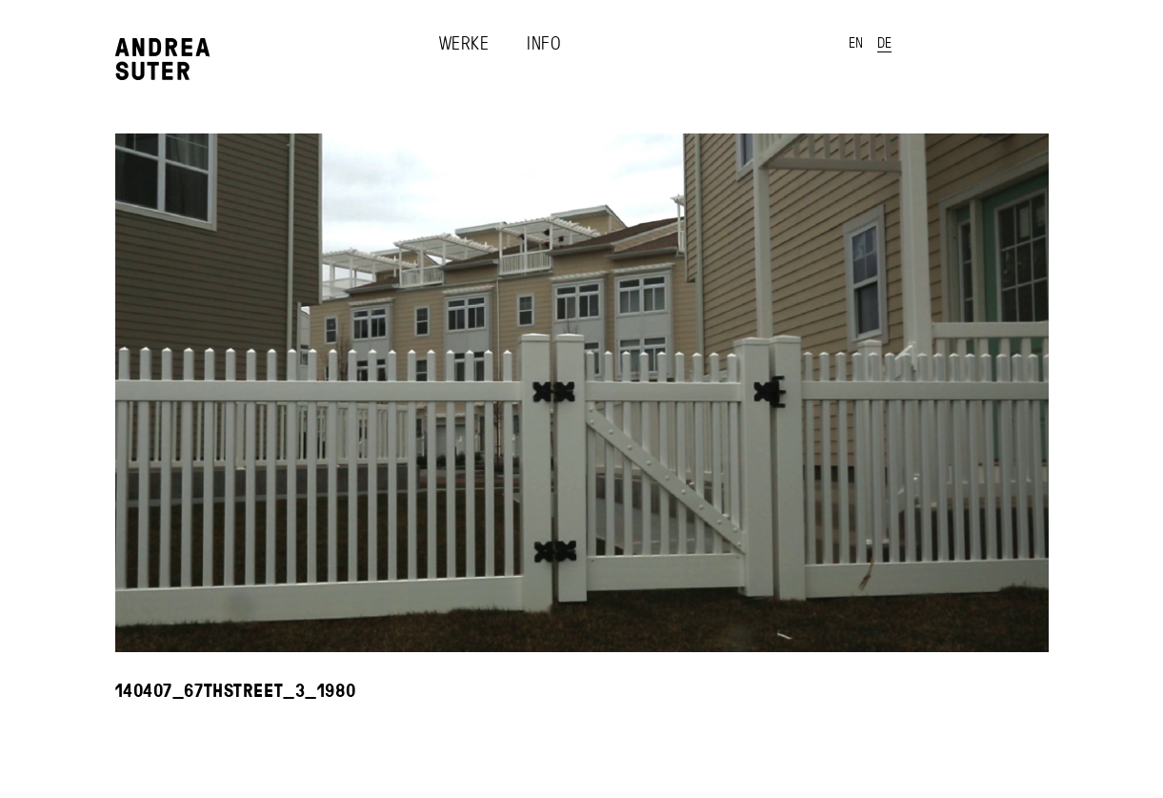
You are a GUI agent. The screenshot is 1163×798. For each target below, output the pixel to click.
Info (544, 42)
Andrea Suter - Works (162, 59)
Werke (464, 42)
